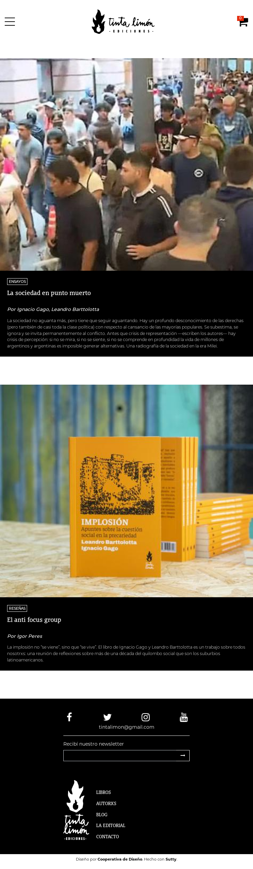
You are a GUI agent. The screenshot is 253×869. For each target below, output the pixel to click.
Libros (103, 792)
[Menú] (11, 21)
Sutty (171, 859)
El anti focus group (34, 619)
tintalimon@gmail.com (126, 727)
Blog (101, 814)
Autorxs (106, 803)
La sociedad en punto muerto (49, 292)
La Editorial (110, 825)
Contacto (107, 836)
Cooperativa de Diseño (120, 859)
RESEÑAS (17, 608)
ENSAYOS (17, 282)
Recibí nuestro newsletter (93, 744)
